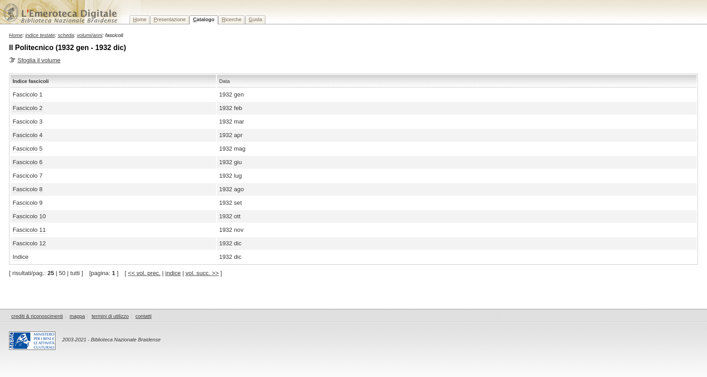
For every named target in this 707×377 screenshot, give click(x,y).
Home (16, 35)
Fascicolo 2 (27, 108)
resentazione (170, 19)
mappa (77, 316)
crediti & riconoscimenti (37, 316)
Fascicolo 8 (27, 189)
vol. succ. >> (202, 273)
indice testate (40, 35)
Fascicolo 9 (27, 202)
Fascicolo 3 (27, 121)
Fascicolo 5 (27, 148)
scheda (66, 35)
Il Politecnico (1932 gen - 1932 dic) (67, 47)
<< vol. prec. (144, 273)
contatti (143, 316)
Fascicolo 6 (27, 162)
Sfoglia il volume (39, 60)
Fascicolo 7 (27, 175)
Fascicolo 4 (27, 135)
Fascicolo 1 (27, 94)
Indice (20, 256)
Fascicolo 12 (29, 243)
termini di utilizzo (110, 316)
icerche (232, 19)
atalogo (204, 19)
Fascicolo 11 (29, 229)
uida (255, 19)
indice (173, 273)
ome (140, 19)
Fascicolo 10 (29, 216)
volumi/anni (90, 35)
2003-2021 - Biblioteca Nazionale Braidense (111, 339)
